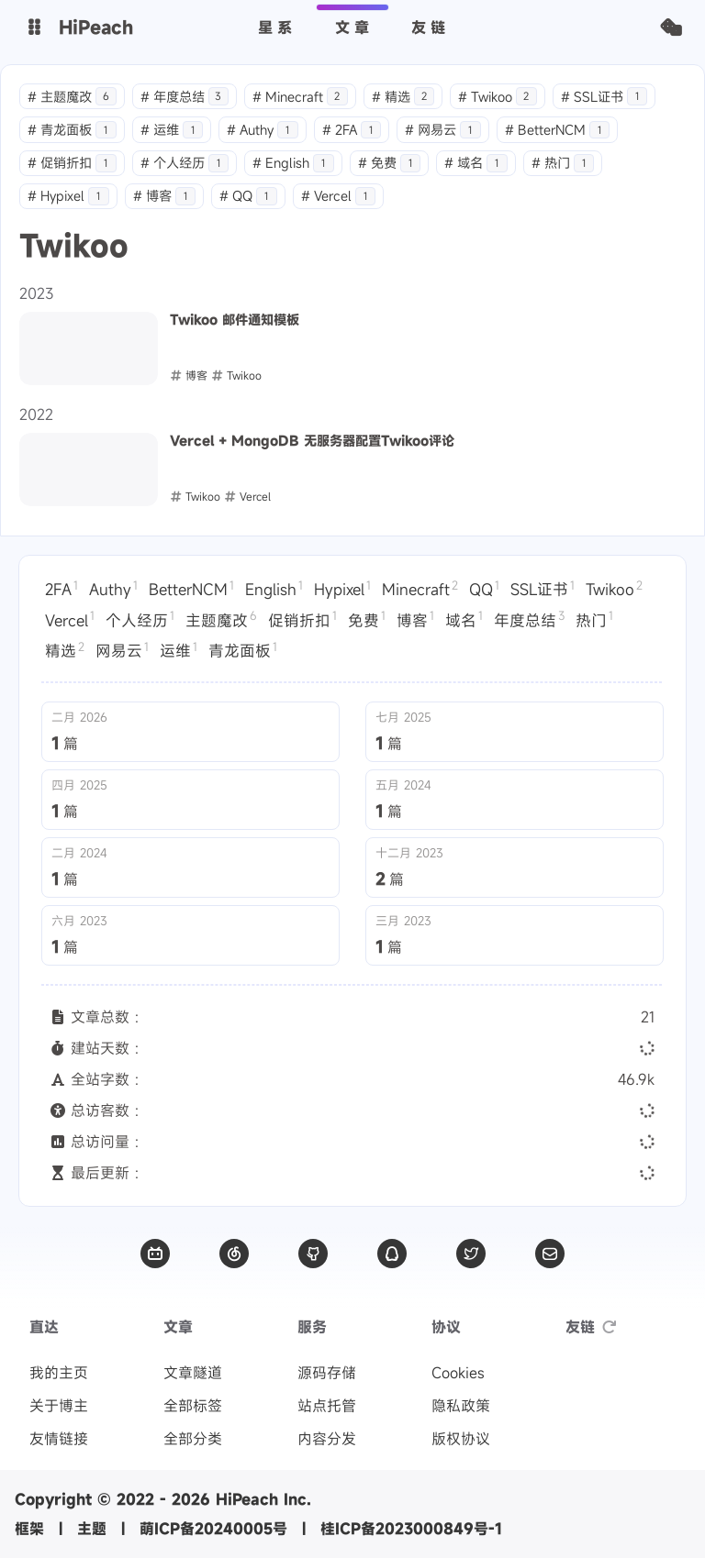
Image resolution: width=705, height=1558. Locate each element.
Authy (262, 129)
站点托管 (326, 1406)
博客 (164, 195)
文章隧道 (192, 1373)
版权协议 (460, 1439)
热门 (563, 162)
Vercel (338, 195)
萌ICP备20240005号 (213, 1528)
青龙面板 (72, 129)
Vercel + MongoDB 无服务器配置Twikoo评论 (312, 441)
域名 (476, 162)
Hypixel (68, 195)
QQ (248, 195)
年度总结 (184, 96)
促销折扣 (72, 162)
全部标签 (192, 1406)
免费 (389, 162)
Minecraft (300, 96)
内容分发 (326, 1439)
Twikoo (497, 96)
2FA (352, 129)
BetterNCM (557, 129)
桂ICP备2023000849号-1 (411, 1528)
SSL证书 (604, 96)
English (293, 162)
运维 (172, 129)
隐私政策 (460, 1406)
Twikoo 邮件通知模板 (234, 320)
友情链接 (58, 1439)
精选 (403, 96)
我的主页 (58, 1373)
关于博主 (58, 1406)
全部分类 (192, 1439)
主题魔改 (72, 96)
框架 (29, 1528)
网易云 (443, 129)
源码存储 (326, 1373)
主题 (91, 1528)
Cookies (458, 1373)
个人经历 (184, 162)
